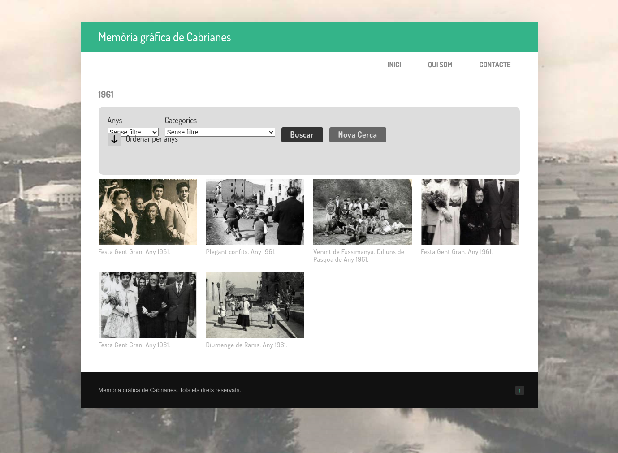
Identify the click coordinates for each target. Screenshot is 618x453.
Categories (181, 120)
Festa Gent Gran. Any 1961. (135, 251)
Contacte (495, 64)
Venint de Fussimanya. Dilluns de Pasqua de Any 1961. (358, 255)
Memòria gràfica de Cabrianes (165, 36)
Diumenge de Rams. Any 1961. (246, 345)
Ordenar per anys (152, 138)
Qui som (440, 64)
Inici (394, 64)
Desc (114, 139)
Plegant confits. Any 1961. (241, 251)
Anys (115, 120)
